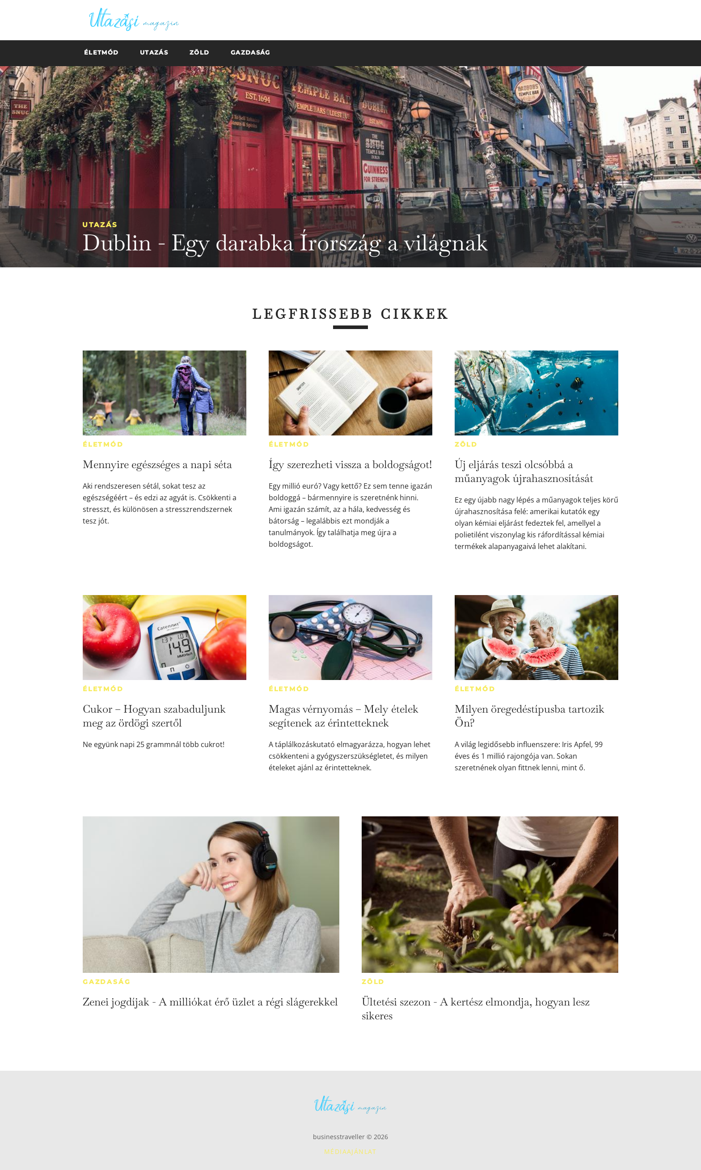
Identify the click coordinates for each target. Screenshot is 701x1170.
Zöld (466, 444)
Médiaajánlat (350, 1151)
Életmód (103, 444)
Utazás (100, 224)
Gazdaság (107, 982)
